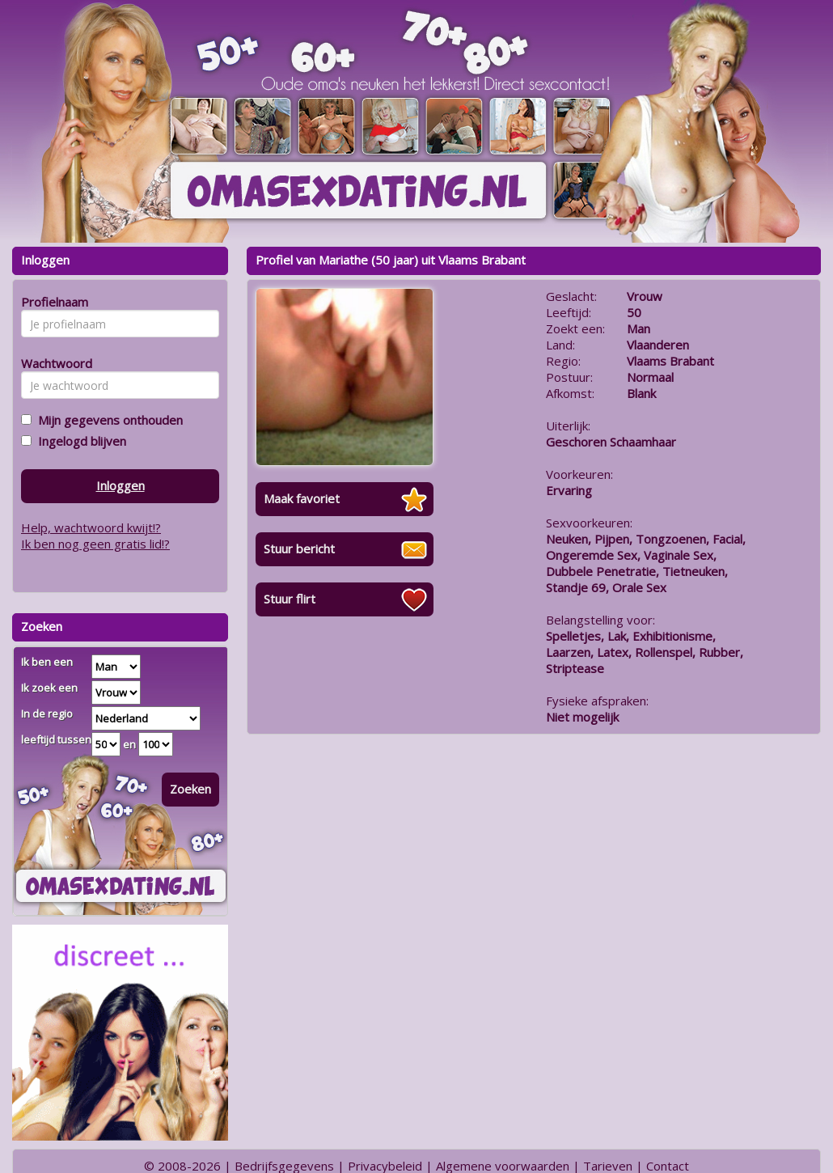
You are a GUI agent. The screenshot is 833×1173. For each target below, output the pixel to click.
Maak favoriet (302, 498)
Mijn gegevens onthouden (107, 420)
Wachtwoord (52, 363)
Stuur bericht (299, 548)
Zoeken (190, 789)
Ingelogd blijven (79, 441)
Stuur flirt (289, 599)
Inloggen (120, 485)
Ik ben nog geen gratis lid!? (95, 544)
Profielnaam (52, 302)
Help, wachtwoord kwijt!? (91, 527)
